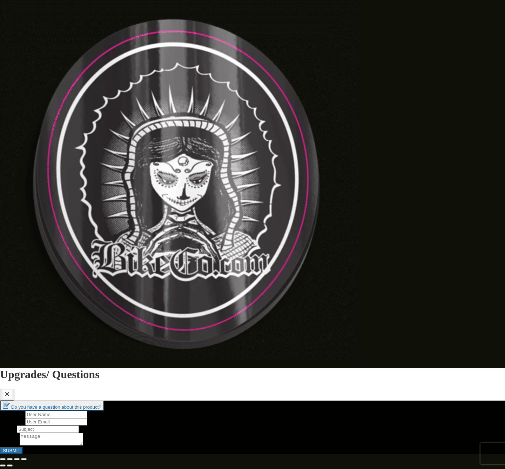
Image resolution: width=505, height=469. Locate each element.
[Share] (10, 461)
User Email (12, 421)
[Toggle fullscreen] (17, 461)
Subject (8, 429)
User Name (12, 414)
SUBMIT (11, 452)
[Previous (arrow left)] (3, 468)
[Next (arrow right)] (10, 468)
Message (10, 446)
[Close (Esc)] (3, 461)
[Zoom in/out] (24, 461)
